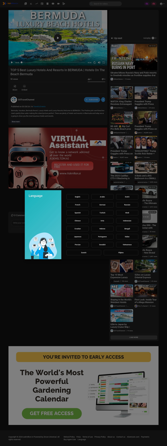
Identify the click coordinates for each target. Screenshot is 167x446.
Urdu (102, 221)
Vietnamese (127, 245)
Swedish (102, 245)
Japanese (77, 237)
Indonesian (127, 221)
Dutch (127, 197)
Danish (83, 253)
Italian (127, 237)
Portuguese (102, 237)
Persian (77, 245)
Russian (127, 205)
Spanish (78, 213)
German (102, 205)
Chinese (78, 221)
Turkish (102, 213)
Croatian (77, 229)
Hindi (127, 213)
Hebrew (102, 229)
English (77, 197)
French (77, 205)
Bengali (127, 229)
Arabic (102, 197)
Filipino (121, 253)
